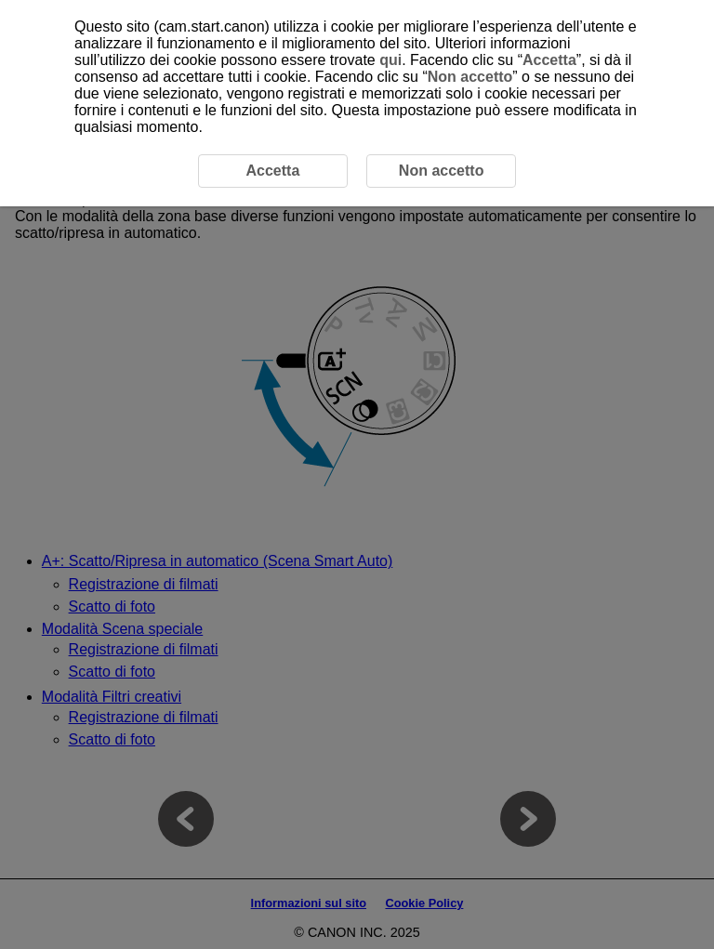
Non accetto (470, 77)
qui (390, 60)
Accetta (549, 60)
